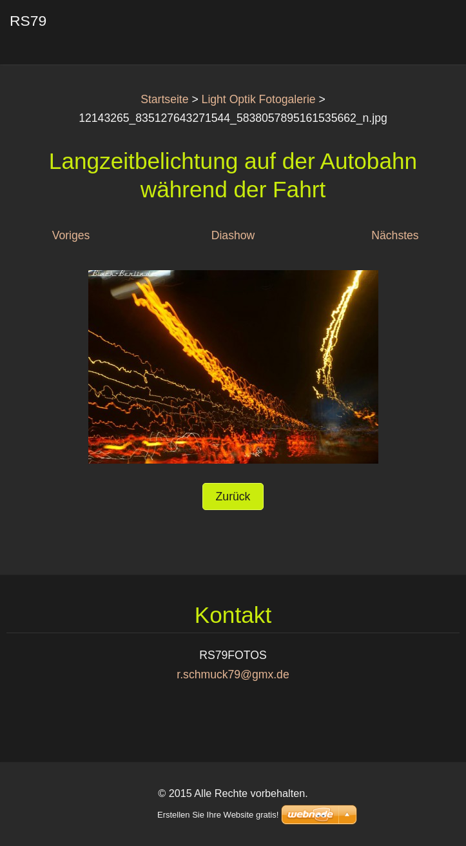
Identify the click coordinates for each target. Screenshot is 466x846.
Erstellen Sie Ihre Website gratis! (217, 815)
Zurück (233, 496)
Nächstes (394, 235)
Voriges (71, 235)
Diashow (233, 235)
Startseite (164, 99)
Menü (430, 29)
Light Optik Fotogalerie (259, 99)
